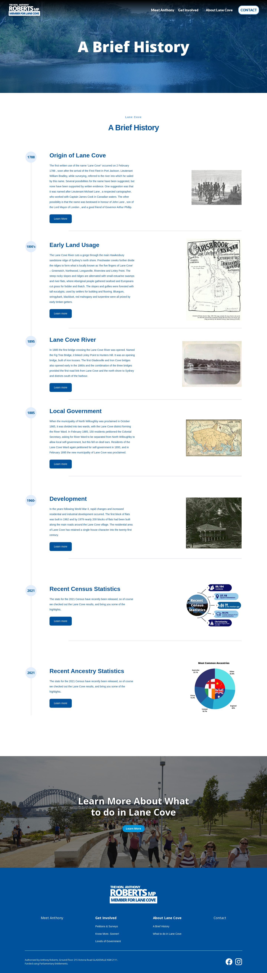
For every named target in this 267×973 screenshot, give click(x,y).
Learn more (60, 314)
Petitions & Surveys (106, 926)
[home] (24, 10)
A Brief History (161, 926)
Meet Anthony (162, 10)
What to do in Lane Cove (167, 933)
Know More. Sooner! (107, 933)
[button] (188, 10)
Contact (248, 10)
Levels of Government (108, 941)
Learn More (60, 219)
